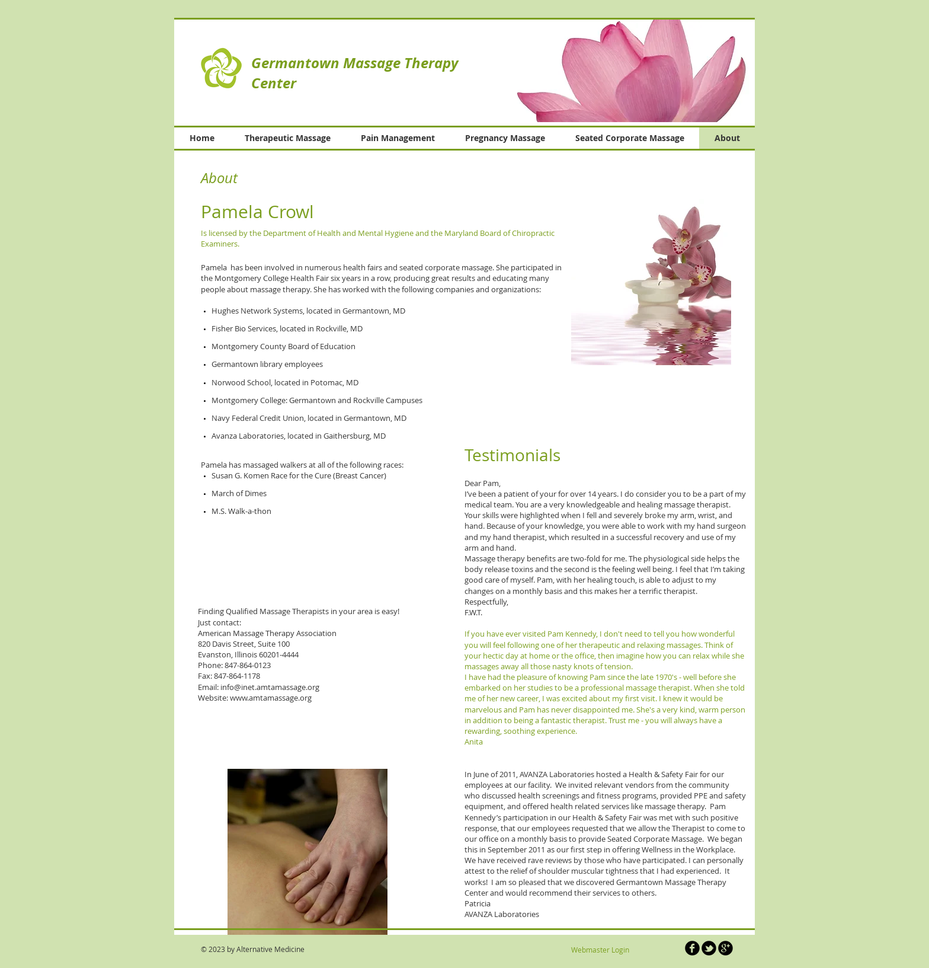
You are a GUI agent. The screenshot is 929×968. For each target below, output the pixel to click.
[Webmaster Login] (600, 950)
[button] (618, 70)
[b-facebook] (692, 948)
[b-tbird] (708, 948)
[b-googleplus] (725, 948)
